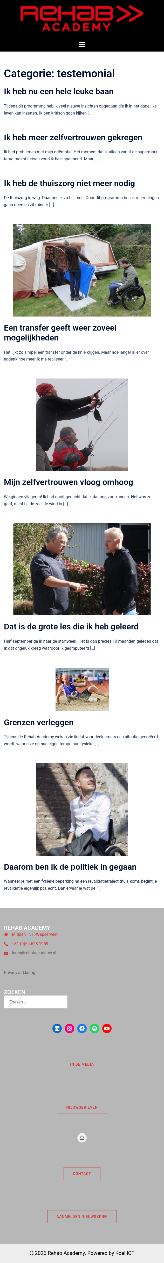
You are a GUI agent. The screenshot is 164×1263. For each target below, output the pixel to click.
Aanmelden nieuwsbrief (82, 1217)
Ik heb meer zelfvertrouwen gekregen (73, 137)
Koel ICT (124, 1253)
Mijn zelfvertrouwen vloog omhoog (68, 482)
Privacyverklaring (19, 972)
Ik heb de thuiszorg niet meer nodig (69, 183)
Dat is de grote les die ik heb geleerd (71, 627)
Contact (82, 1174)
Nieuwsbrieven (82, 1107)
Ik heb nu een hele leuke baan (59, 91)
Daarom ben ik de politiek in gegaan (70, 867)
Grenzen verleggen (39, 722)
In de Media (82, 1064)
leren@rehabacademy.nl (34, 952)
